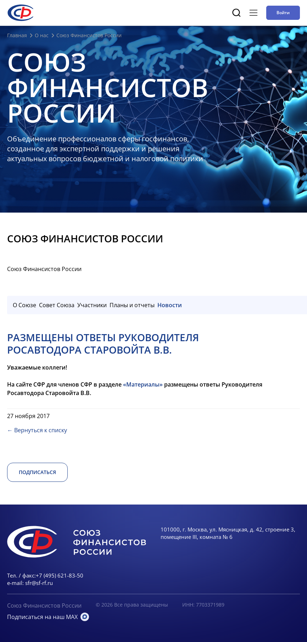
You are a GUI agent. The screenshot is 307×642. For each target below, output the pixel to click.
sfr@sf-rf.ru (39, 582)
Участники (92, 305)
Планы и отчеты (132, 305)
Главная (17, 35)
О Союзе (24, 305)
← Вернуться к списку (37, 430)
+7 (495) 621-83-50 (59, 575)
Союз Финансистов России (44, 605)
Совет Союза (56, 305)
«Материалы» (143, 384)
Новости (169, 305)
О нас (42, 35)
